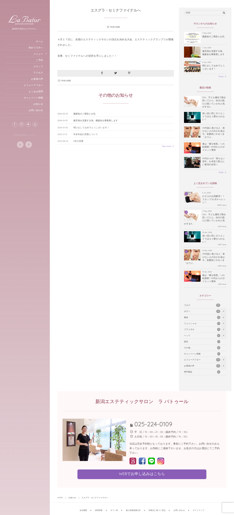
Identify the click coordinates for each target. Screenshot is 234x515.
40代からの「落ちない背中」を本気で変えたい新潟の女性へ (213, 161)
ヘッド (202, 335)
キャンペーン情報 (202, 354)
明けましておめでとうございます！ (92, 129)
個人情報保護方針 (133, 508)
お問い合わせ (179, 508)
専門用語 (202, 372)
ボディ (202, 311)
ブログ (202, 305)
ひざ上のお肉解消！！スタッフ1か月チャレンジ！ (214, 199)
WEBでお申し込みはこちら (142, 473)
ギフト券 (114, 508)
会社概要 (84, 508)
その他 (202, 347)
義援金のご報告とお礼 (85, 113)
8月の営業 (79, 143)
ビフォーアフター (202, 360)
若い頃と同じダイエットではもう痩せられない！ (213, 116)
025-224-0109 (154, 424)
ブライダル (202, 329)
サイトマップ (199, 508)
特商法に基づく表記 (157, 508)
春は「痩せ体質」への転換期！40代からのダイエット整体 (213, 147)
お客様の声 (202, 366)
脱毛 (202, 341)
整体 (202, 317)
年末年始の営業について (86, 136)
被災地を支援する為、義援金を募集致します (96, 120)
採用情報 (99, 508)
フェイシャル (202, 323)
